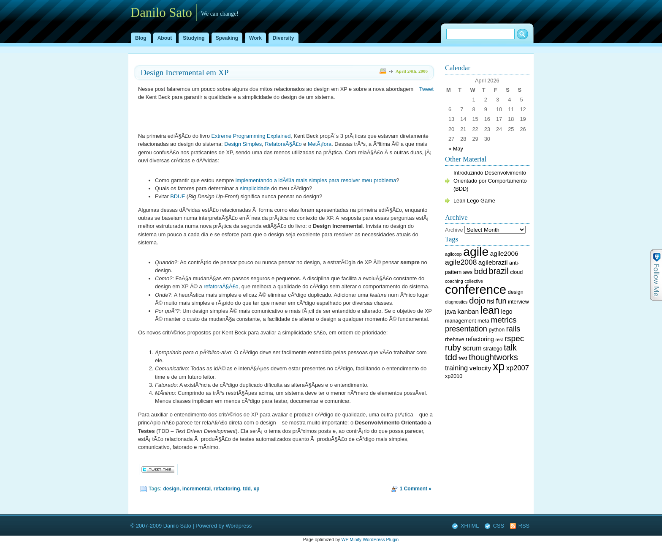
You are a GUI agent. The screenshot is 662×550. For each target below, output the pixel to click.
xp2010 (453, 376)
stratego (492, 349)
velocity (480, 368)
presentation (466, 329)
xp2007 (517, 368)
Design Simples (243, 144)
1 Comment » (415, 489)
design (171, 489)
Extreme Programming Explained (251, 136)
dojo (477, 300)
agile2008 (461, 262)
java (450, 311)
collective (473, 281)
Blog (141, 38)
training (456, 368)
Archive (454, 230)
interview (518, 302)
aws (467, 272)
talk (510, 347)
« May (455, 148)
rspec (514, 338)
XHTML (470, 526)
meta (483, 321)
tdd (247, 489)
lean (489, 310)
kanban (468, 311)
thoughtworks (493, 357)
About (164, 38)
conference (475, 289)
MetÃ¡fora (319, 144)
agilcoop (453, 254)
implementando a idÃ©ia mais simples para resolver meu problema (316, 180)
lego (507, 311)
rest (499, 339)
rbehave (454, 339)
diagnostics (456, 301)
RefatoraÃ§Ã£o (283, 144)
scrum (472, 348)
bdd (481, 271)
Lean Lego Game (474, 200)
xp (257, 489)
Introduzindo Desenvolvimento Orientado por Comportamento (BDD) (490, 181)
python (497, 330)
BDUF (177, 196)
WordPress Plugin (381, 539)
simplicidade (254, 188)
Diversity (283, 38)
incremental (196, 489)
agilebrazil (493, 262)
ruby (453, 347)
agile (475, 251)
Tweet (426, 89)
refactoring (227, 489)
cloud (516, 272)
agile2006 (504, 253)
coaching (454, 281)
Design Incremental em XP (184, 72)
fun (501, 301)
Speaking (227, 38)
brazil (499, 271)
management (460, 321)
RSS (523, 526)
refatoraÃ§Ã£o (221, 286)
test (463, 358)
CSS (498, 526)
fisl (490, 301)
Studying (193, 38)
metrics (504, 319)
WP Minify (351, 539)
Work (255, 38)
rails (513, 329)
